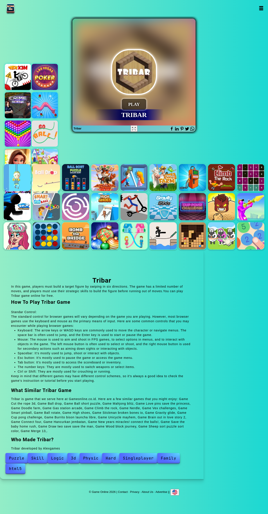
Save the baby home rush (134, 235)
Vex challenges (17, 206)
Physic (91, 458)
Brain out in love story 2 (17, 235)
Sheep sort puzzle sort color (221, 235)
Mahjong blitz (105, 177)
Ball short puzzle (75, 177)
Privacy (134, 492)
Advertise (161, 492)
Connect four (46, 235)
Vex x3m (18, 77)
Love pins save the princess (134, 177)
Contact (123, 492)
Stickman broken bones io (134, 206)
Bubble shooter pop (18, 133)
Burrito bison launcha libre (221, 206)
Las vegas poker (45, 77)
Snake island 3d (45, 105)
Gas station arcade (192, 177)
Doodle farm (163, 177)
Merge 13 (250, 235)
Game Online (24, 8)
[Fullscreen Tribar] (134, 128)
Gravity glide (163, 206)
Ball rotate (75, 206)
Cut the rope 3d (17, 177)
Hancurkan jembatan (75, 235)
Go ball (45, 133)
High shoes (105, 206)
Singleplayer (138, 458)
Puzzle (16, 458)
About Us (147, 492)
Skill (37, 458)
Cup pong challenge (192, 206)
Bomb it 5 (45, 162)
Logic (57, 458)
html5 (15, 468)
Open (261, 8)
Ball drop (46, 177)
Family (168, 458)
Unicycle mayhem (250, 206)
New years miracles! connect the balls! (105, 235)
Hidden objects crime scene (18, 105)
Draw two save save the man (163, 235)
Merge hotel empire (18, 162)
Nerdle (250, 177)
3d (73, 458)
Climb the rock (221, 177)
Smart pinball (46, 206)
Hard (111, 458)
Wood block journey (192, 235)
